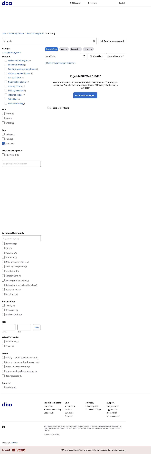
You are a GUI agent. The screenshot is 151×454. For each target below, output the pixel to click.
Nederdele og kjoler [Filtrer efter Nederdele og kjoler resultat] (18, 81)
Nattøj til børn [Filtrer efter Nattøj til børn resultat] (16, 77)
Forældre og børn (35, 33)
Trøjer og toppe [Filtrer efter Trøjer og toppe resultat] (16, 94)
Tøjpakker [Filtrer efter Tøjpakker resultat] (14, 99)
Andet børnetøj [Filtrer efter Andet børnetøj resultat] (16, 103)
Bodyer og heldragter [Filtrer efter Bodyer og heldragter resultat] (19, 60)
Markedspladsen (16, 33)
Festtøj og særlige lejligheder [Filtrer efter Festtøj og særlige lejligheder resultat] (23, 69)
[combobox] (49, 41)
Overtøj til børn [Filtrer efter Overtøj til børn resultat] (16, 86)
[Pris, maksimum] (24, 327)
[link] (11, 52)
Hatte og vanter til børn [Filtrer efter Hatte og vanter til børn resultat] (20, 73)
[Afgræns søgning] (21, 238)
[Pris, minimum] (8, 327)
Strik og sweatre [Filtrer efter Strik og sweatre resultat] (17, 90)
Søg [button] (37, 327)
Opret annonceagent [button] (85, 95)
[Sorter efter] (116, 56)
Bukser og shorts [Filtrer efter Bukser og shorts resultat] (17, 64)
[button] (112, 41)
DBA (4, 33)
